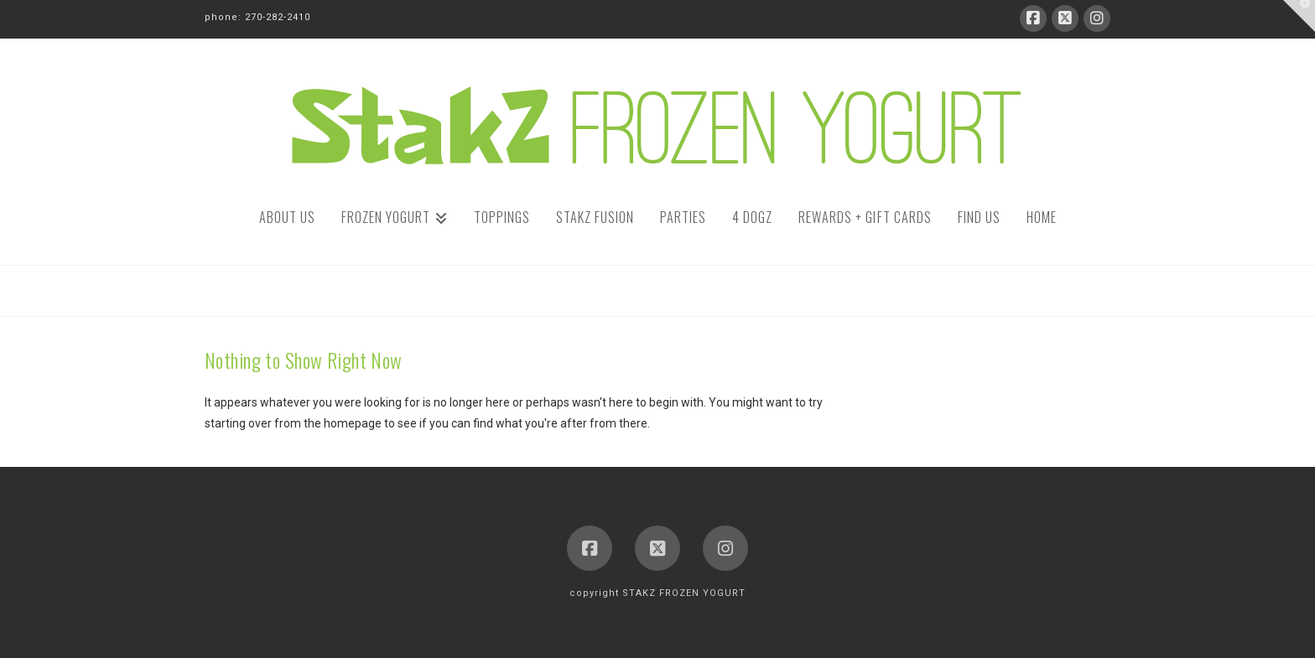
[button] (1299, 16)
